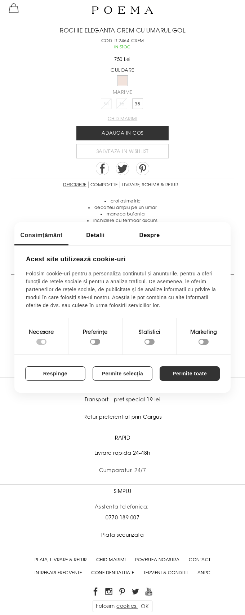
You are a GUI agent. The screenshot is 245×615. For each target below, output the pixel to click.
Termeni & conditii (166, 572)
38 (137, 103)
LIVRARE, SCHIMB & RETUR (150, 184)
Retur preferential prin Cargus (122, 417)
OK (144, 606)
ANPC (204, 572)
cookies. (127, 606)
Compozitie (104, 184)
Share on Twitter (122, 168)
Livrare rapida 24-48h (122, 453)
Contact (200, 559)
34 (106, 103)
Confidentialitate (112, 572)
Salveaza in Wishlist (123, 151)
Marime (123, 92)
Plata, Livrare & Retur (61, 559)
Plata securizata (122, 535)
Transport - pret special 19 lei (123, 399)
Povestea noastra (157, 559)
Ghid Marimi (111, 559)
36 (122, 103)
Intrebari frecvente (58, 572)
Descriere (74, 184)
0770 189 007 (122, 517)
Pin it (142, 168)
